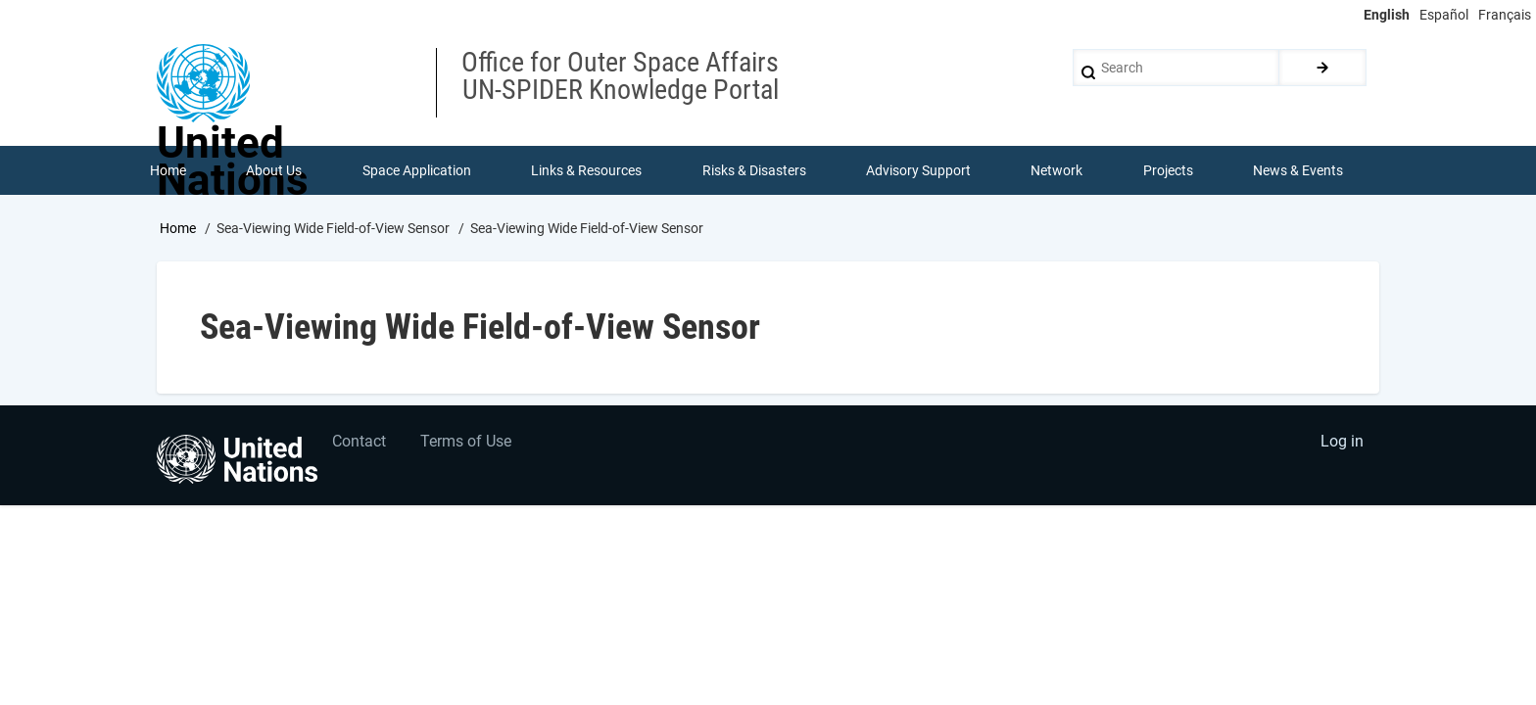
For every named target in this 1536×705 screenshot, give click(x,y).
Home (178, 228)
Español (1443, 15)
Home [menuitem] (168, 170)
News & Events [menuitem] (1299, 170)
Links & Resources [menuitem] (586, 170)
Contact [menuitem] (360, 443)
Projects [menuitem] (1168, 170)
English (1387, 15)
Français (1504, 15)
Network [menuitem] (1057, 170)
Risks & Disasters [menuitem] (754, 170)
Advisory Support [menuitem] (918, 170)
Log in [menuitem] (1342, 443)
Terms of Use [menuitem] (466, 443)
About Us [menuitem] (274, 170)
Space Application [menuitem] (416, 170)
